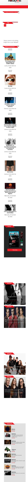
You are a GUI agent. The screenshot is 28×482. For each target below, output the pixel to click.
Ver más (13, 431)
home (7, 12)
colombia (11, 12)
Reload (16, 42)
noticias (16, 12)
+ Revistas (14, 250)
